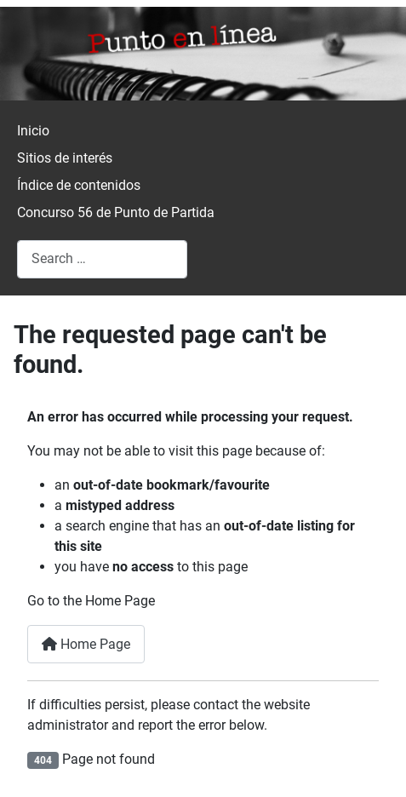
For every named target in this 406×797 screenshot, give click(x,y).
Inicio (33, 131)
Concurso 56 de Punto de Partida (115, 212)
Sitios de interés (64, 158)
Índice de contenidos (78, 185)
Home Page (86, 644)
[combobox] (102, 259)
